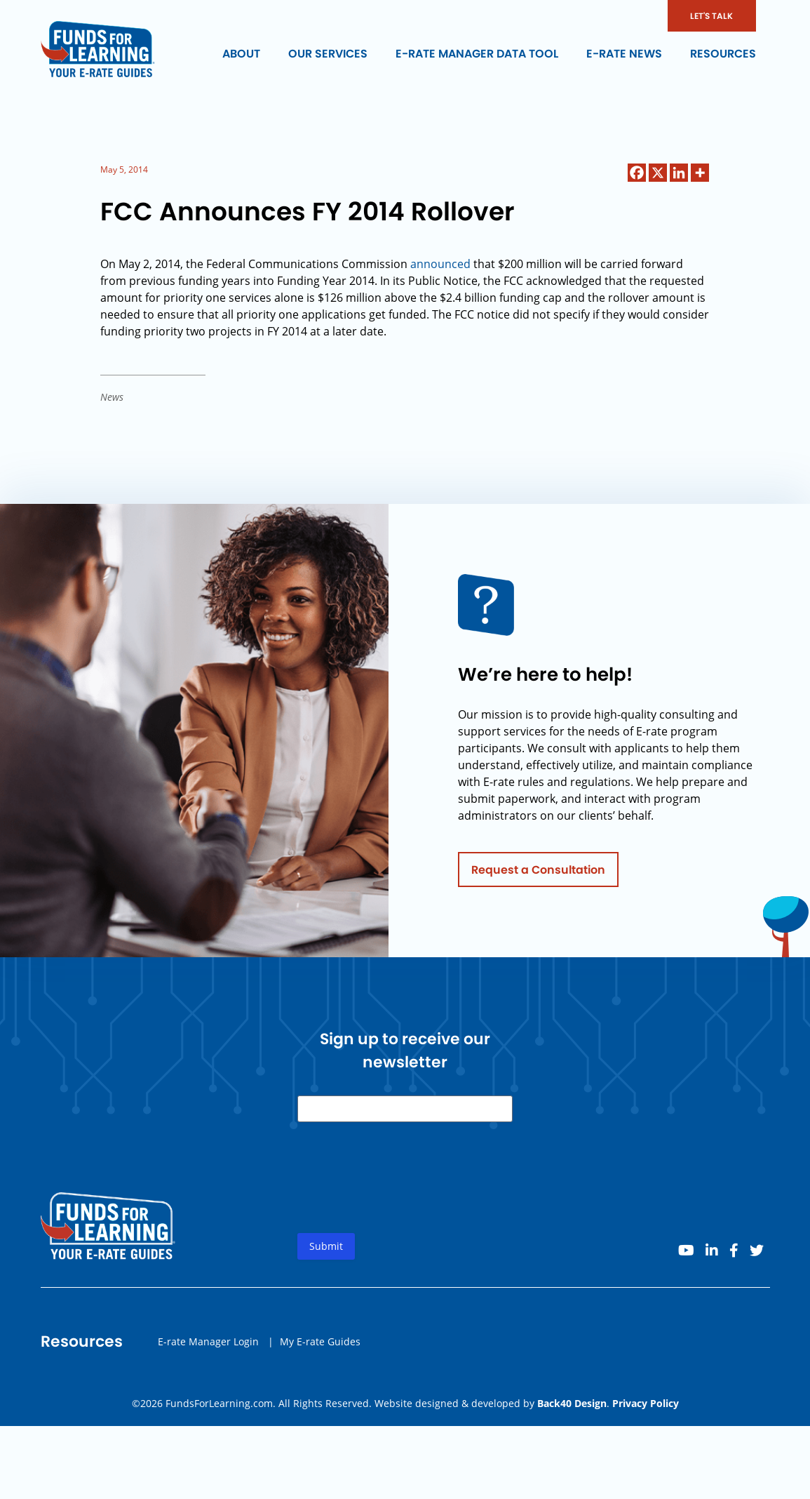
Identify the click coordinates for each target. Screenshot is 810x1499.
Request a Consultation (538, 873)
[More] (700, 173)
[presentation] (404, 1193)
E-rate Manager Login (208, 1345)
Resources (723, 54)
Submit (326, 1250)
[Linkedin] (679, 173)
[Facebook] (637, 173)
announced (441, 264)
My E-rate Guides (320, 1345)
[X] (658, 173)
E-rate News (624, 54)
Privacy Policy (645, 1403)
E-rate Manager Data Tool (477, 54)
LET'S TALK (711, 16)
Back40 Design (572, 1403)
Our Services (327, 54)
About (241, 54)
